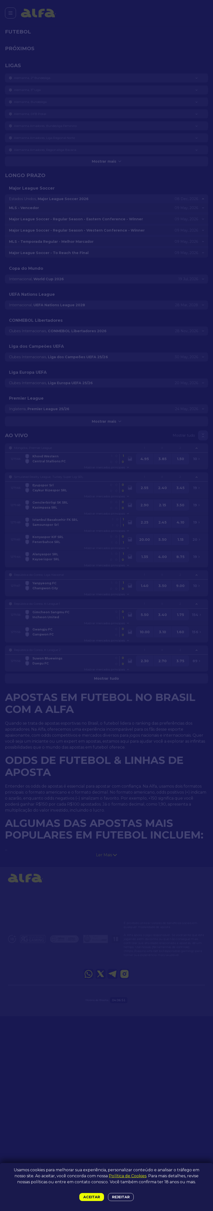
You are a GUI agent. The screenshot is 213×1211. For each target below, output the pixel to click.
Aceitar (91, 1197)
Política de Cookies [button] (127, 1176)
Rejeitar (121, 1197)
